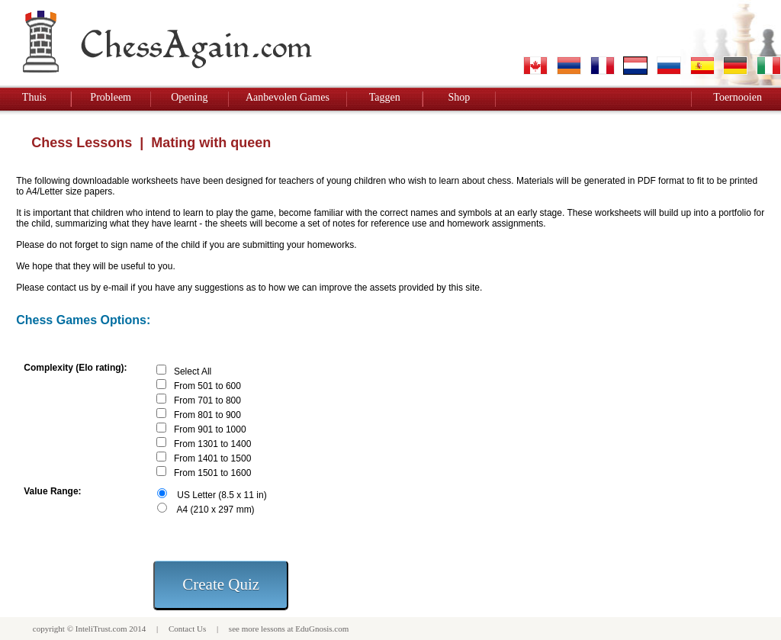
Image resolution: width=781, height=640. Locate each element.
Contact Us (187, 628)
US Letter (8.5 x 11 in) (221, 495)
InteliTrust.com (101, 628)
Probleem (110, 97)
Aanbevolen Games (287, 97)
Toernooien (737, 97)
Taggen (384, 97)
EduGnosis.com (322, 628)
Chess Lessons (81, 142)
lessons (273, 628)
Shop (459, 97)
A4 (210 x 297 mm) (216, 509)
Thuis (34, 97)
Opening (189, 97)
